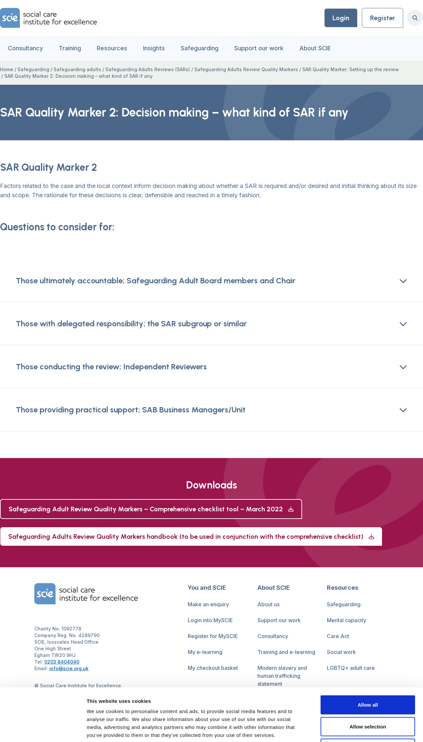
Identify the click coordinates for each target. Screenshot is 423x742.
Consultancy (25, 48)
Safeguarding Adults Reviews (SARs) (147, 69)
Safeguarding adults (77, 69)
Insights (154, 48)
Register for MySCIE (213, 636)
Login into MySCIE (210, 620)
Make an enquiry (208, 604)
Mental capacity (346, 620)
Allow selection (368, 677)
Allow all (368, 655)
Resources (112, 48)
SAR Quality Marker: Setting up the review (350, 69)
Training (70, 48)
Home (6, 69)
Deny (368, 698)
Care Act (338, 636)
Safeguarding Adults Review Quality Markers (246, 69)
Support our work (259, 48)
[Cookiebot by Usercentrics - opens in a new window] (43, 729)
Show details (346, 729)
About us (268, 604)
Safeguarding (199, 48)
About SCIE (315, 48)
